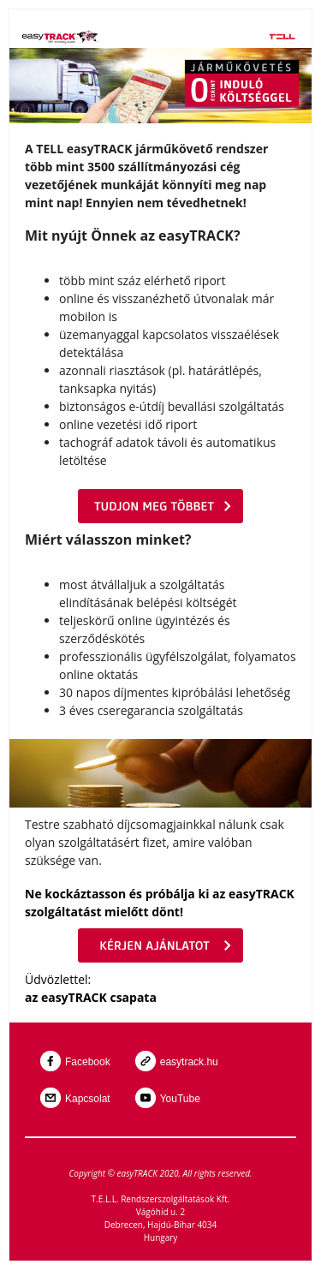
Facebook (87, 1062)
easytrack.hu (189, 1062)
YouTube (180, 1099)
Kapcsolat (87, 1099)
